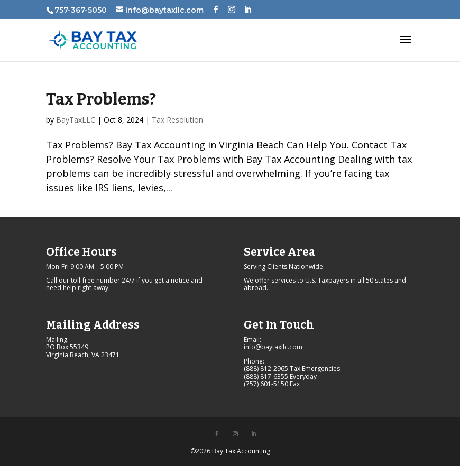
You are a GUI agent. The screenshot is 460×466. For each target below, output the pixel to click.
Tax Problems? (101, 99)
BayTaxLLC (75, 120)
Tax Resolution (177, 120)
